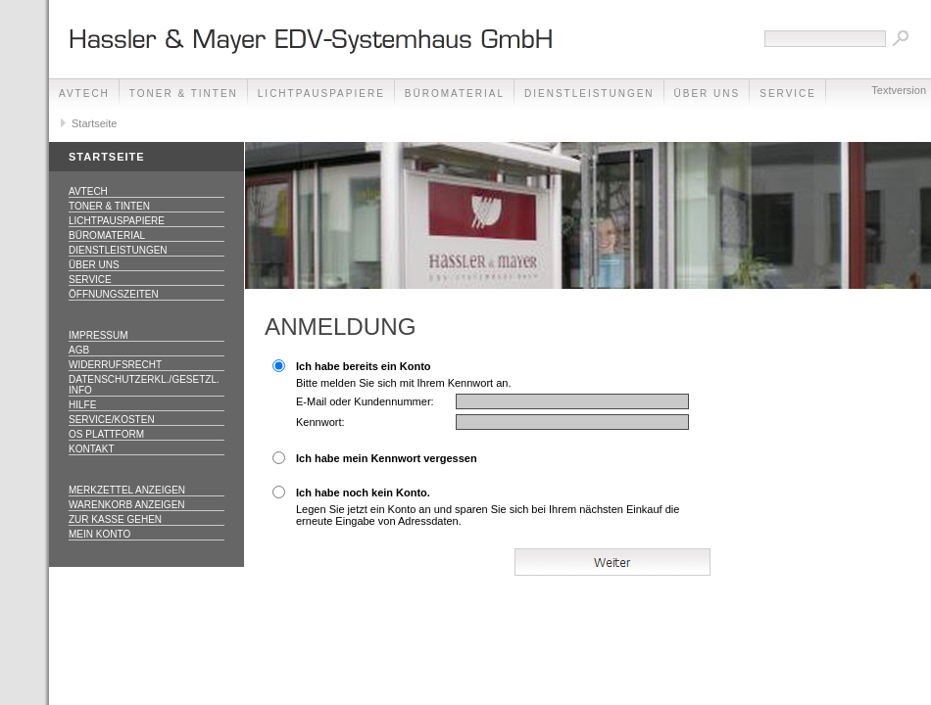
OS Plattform (106, 434)
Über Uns (707, 93)
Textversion (898, 90)
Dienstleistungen (589, 93)
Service (90, 279)
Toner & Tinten (183, 93)
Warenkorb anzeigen (127, 504)
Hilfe (82, 405)
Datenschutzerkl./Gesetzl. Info (144, 385)
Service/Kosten (112, 419)
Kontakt (91, 449)
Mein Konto (99, 534)
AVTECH (84, 93)
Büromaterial (455, 93)
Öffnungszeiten (114, 294)
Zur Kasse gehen (115, 519)
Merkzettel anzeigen (127, 490)
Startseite (94, 123)
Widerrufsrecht (115, 364)
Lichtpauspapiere (321, 93)
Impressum (98, 335)
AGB (79, 350)
